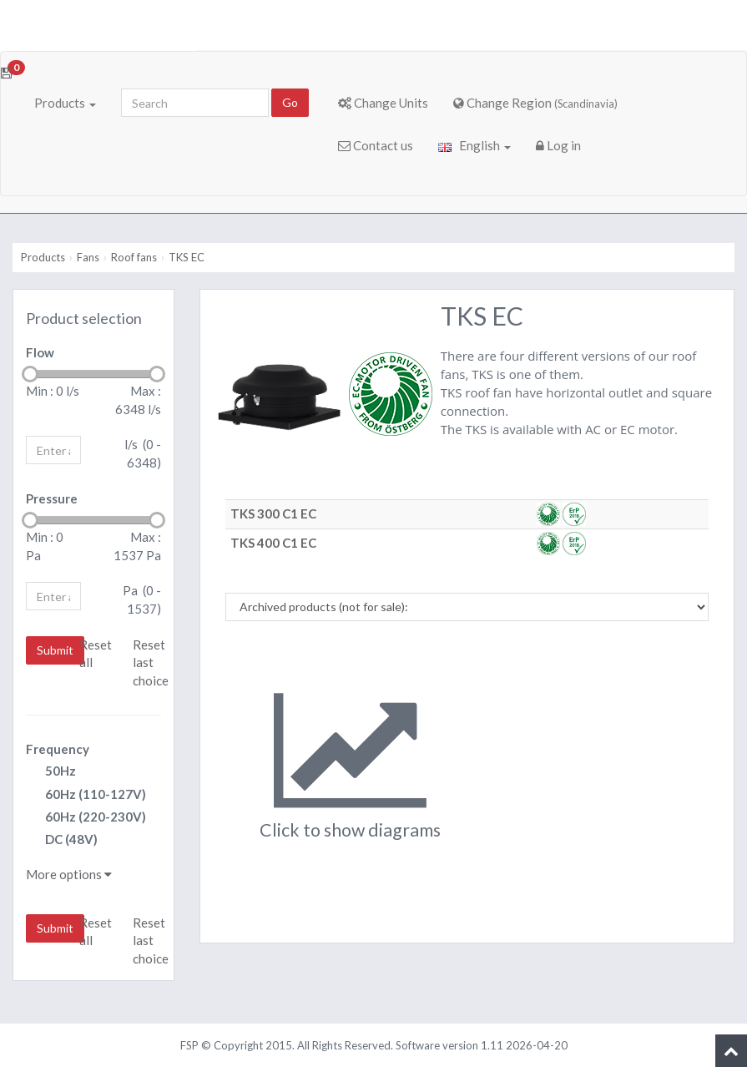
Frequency (57, 748)
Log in (558, 145)
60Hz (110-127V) (86, 795)
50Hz (51, 772)
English (474, 145)
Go (290, 102)
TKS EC (186, 257)
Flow (40, 352)
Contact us (375, 145)
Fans (88, 257)
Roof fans (134, 257)
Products (65, 102)
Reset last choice (151, 662)
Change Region (535, 102)
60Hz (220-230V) (86, 818)
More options (69, 874)
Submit (55, 650)
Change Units (383, 102)
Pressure (52, 498)
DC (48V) (62, 840)
